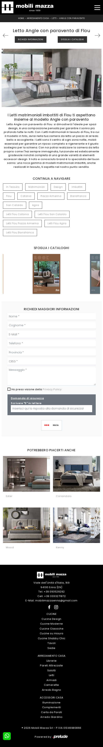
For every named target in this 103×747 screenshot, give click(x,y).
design (58, 187)
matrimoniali (36, 187)
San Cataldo (14, 205)
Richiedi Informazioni (30, 39)
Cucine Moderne (51, 624)
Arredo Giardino (51, 717)
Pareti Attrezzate (51, 665)
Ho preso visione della (36, 389)
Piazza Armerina (51, 196)
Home (21, 18)
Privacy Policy (52, 389)
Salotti (51, 670)
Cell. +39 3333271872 (51, 596)
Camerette (51, 685)
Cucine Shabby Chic (51, 638)
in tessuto (12, 187)
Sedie (51, 648)
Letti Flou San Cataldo (52, 214)
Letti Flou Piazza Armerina (22, 223)
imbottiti (77, 187)
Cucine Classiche (51, 629)
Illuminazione (51, 702)
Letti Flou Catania (17, 214)
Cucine (51, 614)
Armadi (51, 680)
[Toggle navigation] (97, 7)
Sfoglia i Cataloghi (72, 39)
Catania (26, 196)
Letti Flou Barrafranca (20, 232)
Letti (54, 18)
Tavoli (51, 643)
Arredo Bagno (51, 690)
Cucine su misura (51, 633)
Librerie (51, 661)
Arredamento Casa (38, 18)
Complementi (51, 707)
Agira (35, 205)
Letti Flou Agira (57, 223)
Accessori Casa (51, 697)
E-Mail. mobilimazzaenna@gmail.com (51, 600)
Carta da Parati (51, 712)
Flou (8, 196)
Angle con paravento (72, 18)
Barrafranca (78, 196)
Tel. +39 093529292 (51, 591)
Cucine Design (51, 619)
